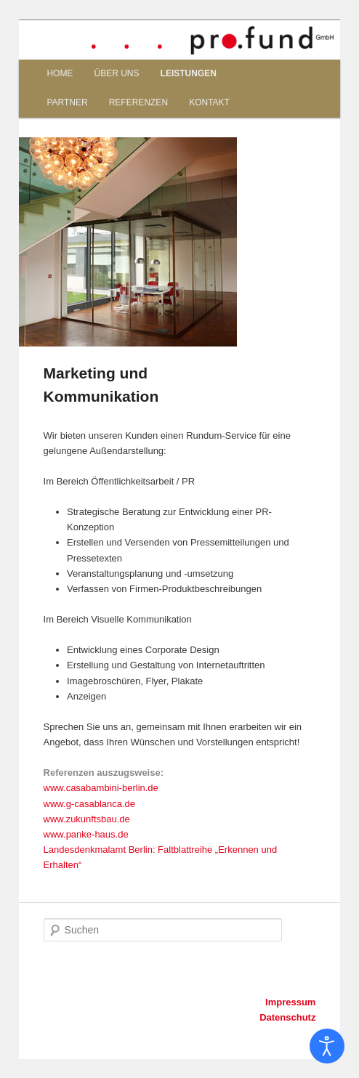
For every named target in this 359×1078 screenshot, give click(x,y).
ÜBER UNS (116, 73)
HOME (60, 73)
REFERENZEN (138, 102)
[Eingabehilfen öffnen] (327, 1046)
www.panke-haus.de (86, 834)
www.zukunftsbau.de (87, 819)
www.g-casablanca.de (89, 803)
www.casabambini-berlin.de (101, 787)
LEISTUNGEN (189, 73)
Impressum (290, 1002)
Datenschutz (287, 1017)
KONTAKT (209, 102)
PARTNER (67, 102)
